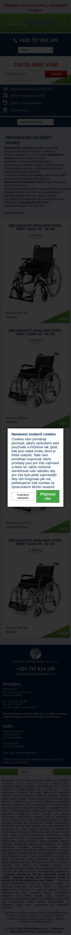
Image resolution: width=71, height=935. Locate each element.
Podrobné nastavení (23, 496)
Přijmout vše (47, 496)
